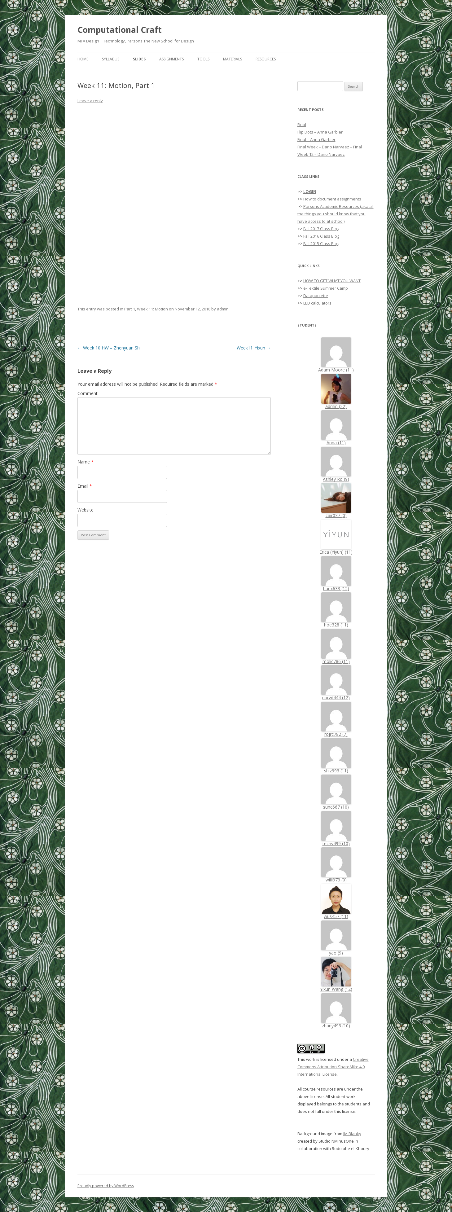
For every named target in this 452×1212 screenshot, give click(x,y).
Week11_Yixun (254, 348)
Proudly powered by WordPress (105, 1185)
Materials (232, 59)
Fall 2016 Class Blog (321, 236)
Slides (139, 59)
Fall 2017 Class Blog (321, 228)
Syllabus (110, 59)
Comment (87, 393)
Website (85, 510)
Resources (266, 59)
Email (84, 486)
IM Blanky (352, 1133)
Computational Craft (119, 29)
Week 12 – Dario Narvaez (321, 154)
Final (301, 124)
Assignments (171, 59)
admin (223, 309)
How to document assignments (332, 199)
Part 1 (129, 309)
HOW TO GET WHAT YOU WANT (332, 280)
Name (85, 462)
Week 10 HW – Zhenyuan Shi (109, 348)
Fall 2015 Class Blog (321, 243)
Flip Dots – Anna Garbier (320, 132)
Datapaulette (315, 295)
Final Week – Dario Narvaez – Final (329, 147)
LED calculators (317, 303)
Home (82, 59)
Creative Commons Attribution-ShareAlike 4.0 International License (333, 1066)
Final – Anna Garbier (316, 139)
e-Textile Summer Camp (325, 288)
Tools (203, 59)
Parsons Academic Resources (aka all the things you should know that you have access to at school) (335, 214)
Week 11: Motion (152, 309)
